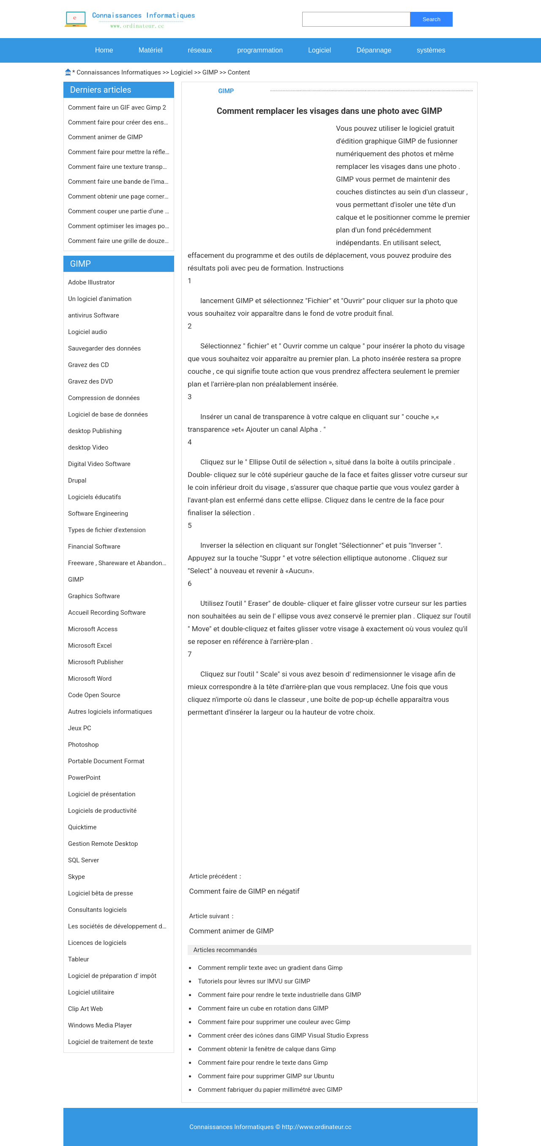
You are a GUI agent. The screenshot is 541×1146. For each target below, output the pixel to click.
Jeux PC (79, 728)
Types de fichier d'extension (107, 530)
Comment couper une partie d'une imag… (118, 211)
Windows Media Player (100, 1025)
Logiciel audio (87, 332)
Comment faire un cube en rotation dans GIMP (264, 1008)
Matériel (151, 50)
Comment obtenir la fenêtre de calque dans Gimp (267, 1049)
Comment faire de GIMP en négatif (245, 891)
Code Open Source (94, 695)
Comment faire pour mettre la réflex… (118, 152)
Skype (76, 877)
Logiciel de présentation (101, 794)
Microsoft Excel (90, 645)
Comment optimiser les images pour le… (118, 226)
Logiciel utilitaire (91, 992)
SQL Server (83, 860)
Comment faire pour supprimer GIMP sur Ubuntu (267, 1076)
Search (431, 19)
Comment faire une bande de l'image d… (118, 181)
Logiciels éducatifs (94, 497)
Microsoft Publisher (95, 662)
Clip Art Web (85, 1009)
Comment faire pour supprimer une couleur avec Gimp (275, 1022)
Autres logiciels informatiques (110, 711)
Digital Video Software (99, 464)
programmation (260, 50)
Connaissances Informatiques (119, 72)
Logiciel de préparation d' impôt (112, 976)
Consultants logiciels (97, 910)
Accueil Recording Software (107, 612)
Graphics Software (94, 596)
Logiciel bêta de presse (100, 893)
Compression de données (104, 398)
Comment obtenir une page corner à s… (118, 196)
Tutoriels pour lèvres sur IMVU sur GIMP (254, 981)
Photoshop (83, 744)
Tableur (78, 959)
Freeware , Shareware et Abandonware (118, 563)
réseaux (200, 50)
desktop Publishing (95, 431)
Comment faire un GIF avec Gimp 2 (118, 107)
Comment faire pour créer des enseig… (118, 122)
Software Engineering (98, 513)
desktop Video (88, 447)
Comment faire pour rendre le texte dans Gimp (263, 1062)
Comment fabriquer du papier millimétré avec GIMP (271, 1090)
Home (104, 50)
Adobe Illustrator (91, 282)
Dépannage (373, 50)
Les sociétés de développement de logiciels (118, 926)
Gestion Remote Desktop (103, 844)
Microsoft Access (92, 629)
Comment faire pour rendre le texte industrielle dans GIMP (280, 995)
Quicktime (82, 827)
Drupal (77, 480)
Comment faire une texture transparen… (118, 167)
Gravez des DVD (90, 381)
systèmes (431, 50)
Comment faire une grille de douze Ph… (118, 241)
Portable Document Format (106, 761)
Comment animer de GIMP (106, 137)
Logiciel (319, 50)
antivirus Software (93, 315)
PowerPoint (84, 777)
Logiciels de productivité (102, 811)
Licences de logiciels (97, 943)
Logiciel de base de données (108, 414)
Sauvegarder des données (104, 348)
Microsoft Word (90, 678)
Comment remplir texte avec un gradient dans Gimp (271, 968)
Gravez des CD (88, 365)
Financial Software (94, 546)
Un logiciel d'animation (99, 299)
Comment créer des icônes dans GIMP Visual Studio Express (284, 1035)
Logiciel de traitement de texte (110, 1042)
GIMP (210, 72)
